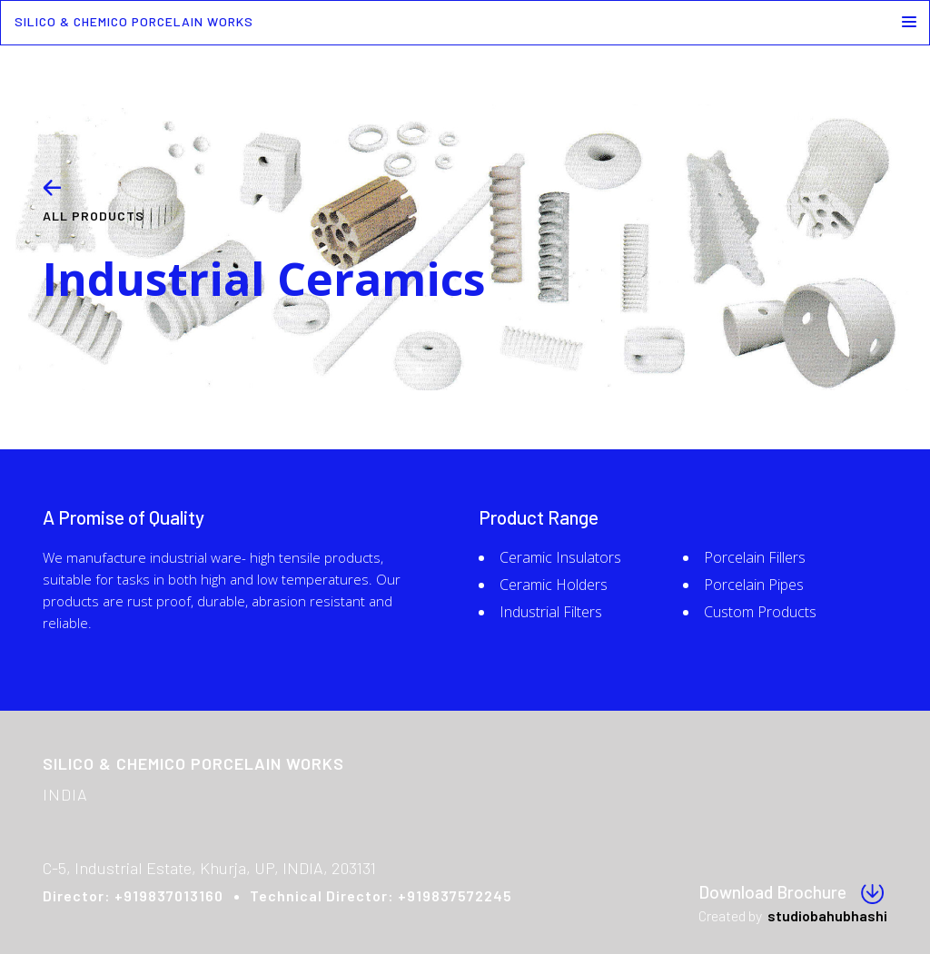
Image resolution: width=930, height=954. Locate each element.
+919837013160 (168, 895)
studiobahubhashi (827, 915)
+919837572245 (455, 895)
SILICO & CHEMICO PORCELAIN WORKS (134, 21)
